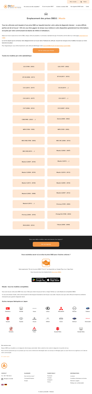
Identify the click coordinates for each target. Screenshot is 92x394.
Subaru (88, 309)
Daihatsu (7, 309)
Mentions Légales (74, 380)
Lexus (48, 309)
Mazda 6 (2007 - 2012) (63, 193)
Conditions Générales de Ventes (78, 378)
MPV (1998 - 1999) (28, 129)
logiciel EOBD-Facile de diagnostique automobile (56, 45)
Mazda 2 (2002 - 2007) (63, 150)
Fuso (34, 330)
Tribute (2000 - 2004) (63, 224)
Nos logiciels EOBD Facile (77, 6)
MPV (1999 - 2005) (63, 129)
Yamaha (11, 330)
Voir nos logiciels (46, 244)
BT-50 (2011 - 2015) (63, 76)
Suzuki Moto (57, 330)
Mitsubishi (60, 309)
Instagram (49, 379)
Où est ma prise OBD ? (48, 6)
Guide (87, 6)
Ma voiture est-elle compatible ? (32, 6)
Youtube (49, 377)
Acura (34, 319)
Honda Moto (81, 330)
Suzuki (8, 319)
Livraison (72, 376)
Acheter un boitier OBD (62, 6)
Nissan (74, 309)
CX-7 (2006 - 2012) (28, 108)
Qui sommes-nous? (29, 376)
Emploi (26, 380)
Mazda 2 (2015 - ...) (63, 161)
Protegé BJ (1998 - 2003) (63, 214)
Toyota (21, 319)
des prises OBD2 (56, 272)
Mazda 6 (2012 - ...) (29, 203)
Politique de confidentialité (77, 383)
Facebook (49, 375)
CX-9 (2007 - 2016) (63, 108)
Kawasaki (87, 319)
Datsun (74, 319)
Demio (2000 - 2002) (63, 118)
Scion (61, 319)
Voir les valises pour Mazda (46, 50)
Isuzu (34, 309)
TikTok (49, 382)
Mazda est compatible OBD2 (68, 291)
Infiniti (48, 319)
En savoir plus (5, 356)
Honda (21, 309)
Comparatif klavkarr (29, 378)
